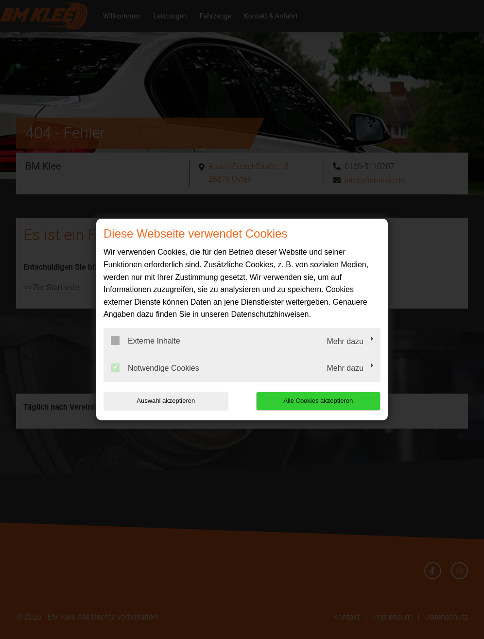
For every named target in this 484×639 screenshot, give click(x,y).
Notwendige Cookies (155, 367)
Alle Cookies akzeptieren (318, 400)
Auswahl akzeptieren (166, 400)
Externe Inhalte (145, 340)
